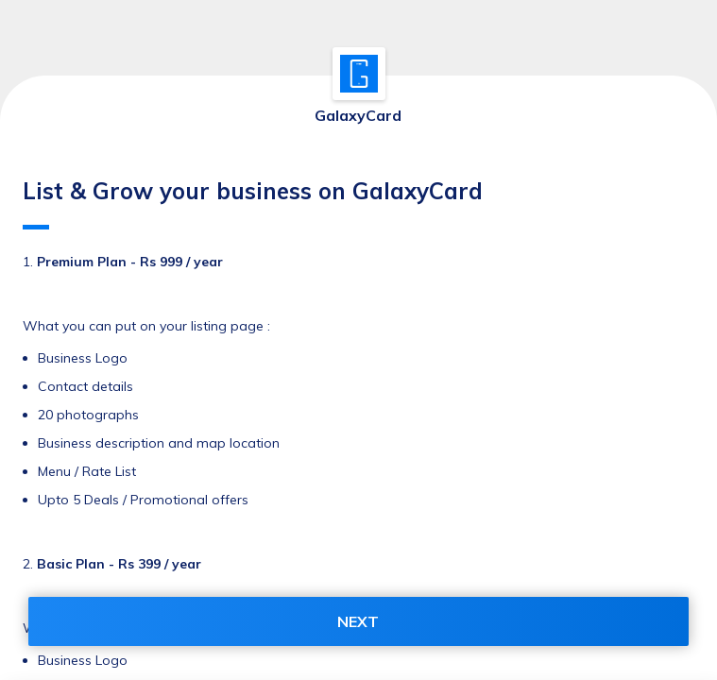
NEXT (358, 621)
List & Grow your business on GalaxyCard (253, 203)
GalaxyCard (358, 115)
